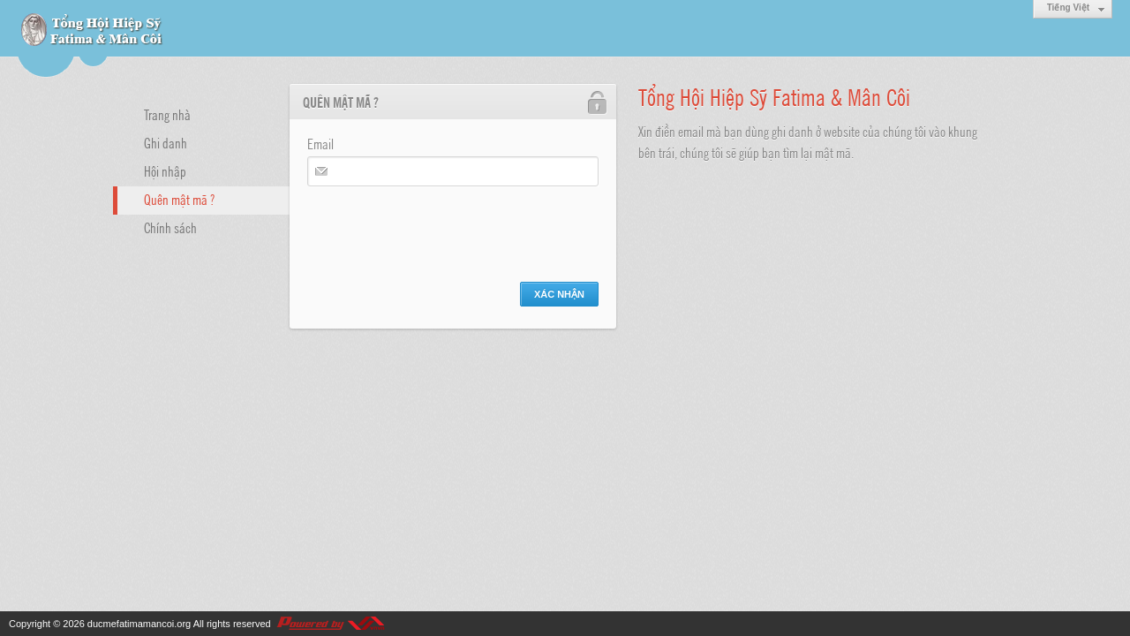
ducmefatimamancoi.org (139, 623)
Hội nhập (165, 170)
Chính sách (170, 227)
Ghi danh (165, 142)
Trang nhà (167, 114)
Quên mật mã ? (179, 198)
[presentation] (441, 229)
